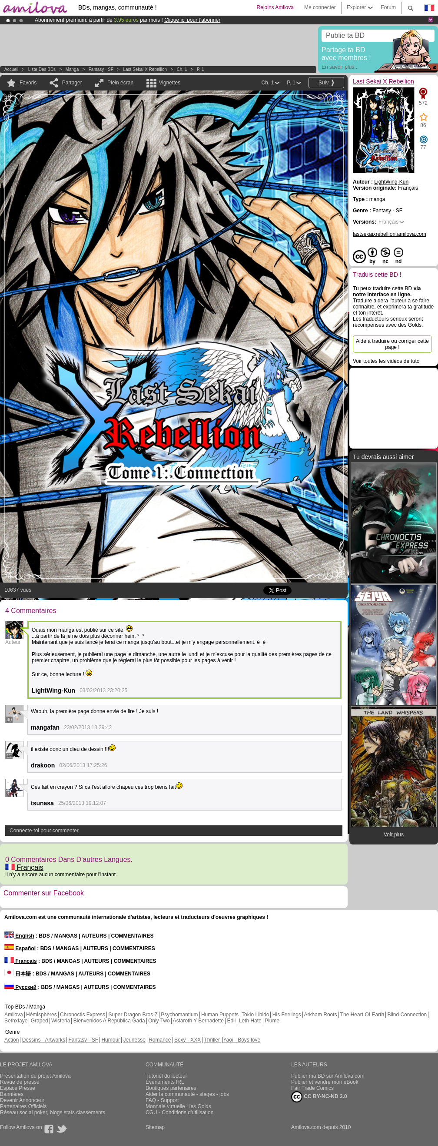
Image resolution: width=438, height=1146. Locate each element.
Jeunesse (134, 1040)
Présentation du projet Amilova (35, 1076)
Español (20, 948)
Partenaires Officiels (23, 1106)
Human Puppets (220, 1015)
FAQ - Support (162, 1100)
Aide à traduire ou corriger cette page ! (392, 344)
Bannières (11, 1094)
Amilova (13, 1015)
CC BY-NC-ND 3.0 (319, 1096)
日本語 (17, 974)
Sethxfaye (15, 1021)
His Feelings (286, 1015)
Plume (272, 1021)
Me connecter (320, 7)
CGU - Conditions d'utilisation (179, 1112)
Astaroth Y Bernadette (198, 1021)
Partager (72, 83)
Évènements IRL (165, 1082)
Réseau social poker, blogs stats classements (52, 1112)
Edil (231, 1021)
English (19, 936)
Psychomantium (179, 1015)
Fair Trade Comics (312, 1088)
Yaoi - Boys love (241, 1040)
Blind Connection (407, 1015)
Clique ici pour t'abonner (192, 20)
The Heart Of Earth (362, 1015)
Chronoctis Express (82, 1015)
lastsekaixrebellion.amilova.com (389, 234)
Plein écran (120, 83)
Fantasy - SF (101, 69)
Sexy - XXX (187, 1040)
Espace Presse (17, 1088)
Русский (20, 987)
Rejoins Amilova (275, 7)
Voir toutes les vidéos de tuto (386, 361)
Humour (110, 1040)
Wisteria (60, 1021)
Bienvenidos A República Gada (109, 1021)
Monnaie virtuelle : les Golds (178, 1106)
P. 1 (200, 69)
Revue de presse (20, 1082)
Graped (39, 1021)
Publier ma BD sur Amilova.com (328, 1076)
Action (11, 1040)
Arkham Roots (320, 1015)
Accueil (11, 69)
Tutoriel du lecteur (166, 1076)
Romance (160, 1040)
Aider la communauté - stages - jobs (187, 1094)
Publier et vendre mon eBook (324, 1082)
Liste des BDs (42, 69)
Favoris (28, 83)
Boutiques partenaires (171, 1088)
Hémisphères (41, 1015)
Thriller (212, 1040)
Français (24, 867)
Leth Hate (250, 1021)
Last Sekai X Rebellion (145, 69)
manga (72, 69)
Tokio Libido (255, 1015)
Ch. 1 (182, 69)
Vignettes (169, 83)
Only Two (159, 1021)
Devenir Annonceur (22, 1100)
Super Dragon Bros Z (132, 1015)
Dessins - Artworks (43, 1040)
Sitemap (155, 1127)
